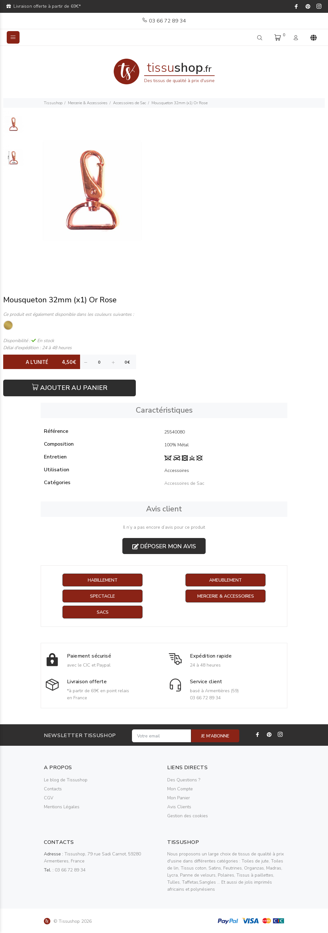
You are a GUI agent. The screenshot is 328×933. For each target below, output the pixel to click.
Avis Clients (179, 807)
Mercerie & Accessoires (88, 102)
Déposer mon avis (164, 546)
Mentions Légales (61, 807)
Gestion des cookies (187, 816)
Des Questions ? (183, 780)
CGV (48, 798)
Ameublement (225, 580)
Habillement (103, 580)
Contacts (53, 789)
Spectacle (102, 596)
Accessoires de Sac (129, 102)
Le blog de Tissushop (65, 780)
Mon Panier (178, 798)
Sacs (103, 612)
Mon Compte (180, 789)
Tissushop (53, 102)
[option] (14, 128)
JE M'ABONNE (215, 736)
